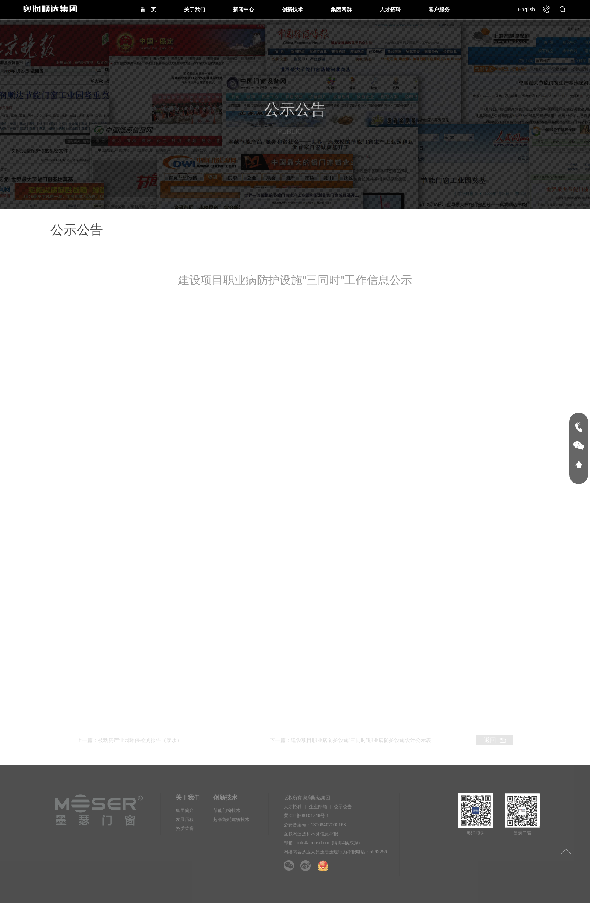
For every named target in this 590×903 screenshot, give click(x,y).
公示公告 (343, 806)
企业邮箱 (318, 806)
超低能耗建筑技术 (231, 819)
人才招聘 (390, 9)
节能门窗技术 (226, 810)
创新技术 (292, 9)
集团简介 (185, 810)
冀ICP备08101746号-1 (306, 815)
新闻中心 (243, 9)
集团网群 (341, 9)
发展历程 (185, 819)
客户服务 (439, 9)
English (526, 9)
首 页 (148, 9)
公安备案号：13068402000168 (315, 824)
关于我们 (194, 9)
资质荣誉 (185, 828)
